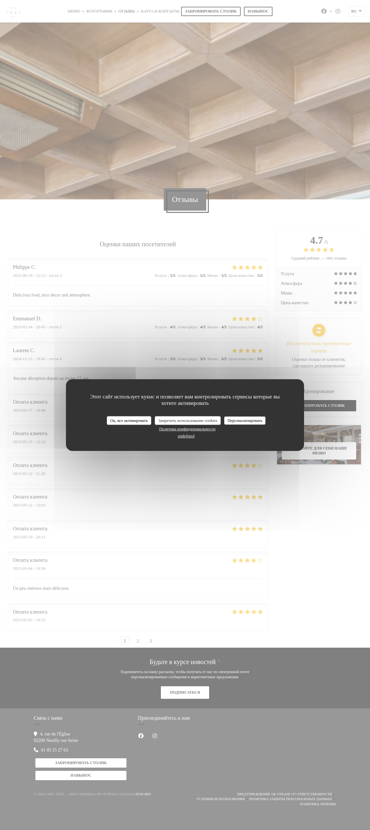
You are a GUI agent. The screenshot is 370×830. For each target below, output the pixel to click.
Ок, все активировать (129, 420)
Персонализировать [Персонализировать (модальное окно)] (244, 420)
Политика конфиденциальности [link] (187, 428)
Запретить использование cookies (187, 420)
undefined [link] (186, 435)
